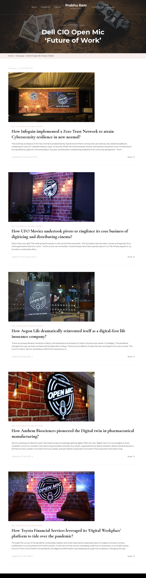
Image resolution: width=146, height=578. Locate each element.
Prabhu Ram (76, 5)
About (34, 7)
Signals (57, 7)
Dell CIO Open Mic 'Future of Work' (27, 126)
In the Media (97, 7)
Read (131, 157)
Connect (111, 7)
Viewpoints (45, 7)
